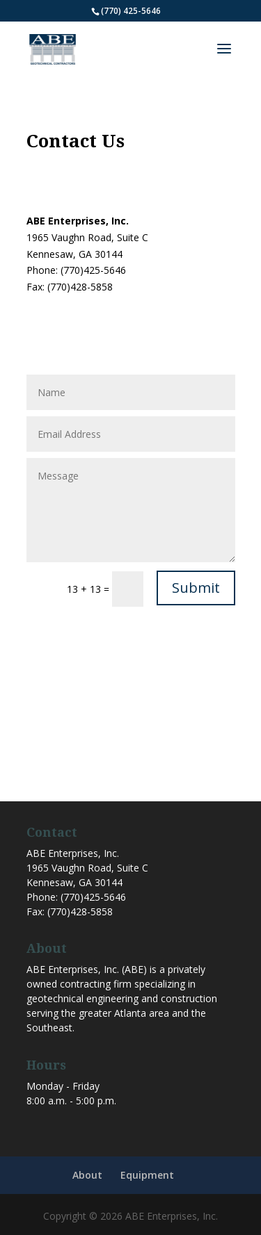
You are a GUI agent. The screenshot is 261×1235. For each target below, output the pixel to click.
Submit (196, 587)
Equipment (147, 1174)
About (87, 1174)
